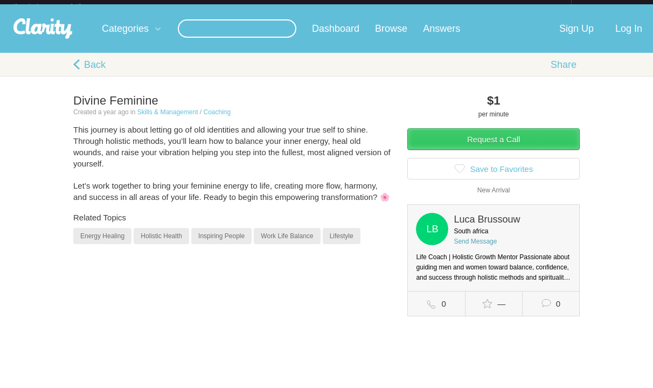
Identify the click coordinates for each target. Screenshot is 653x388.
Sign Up (576, 37)
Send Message (475, 250)
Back (95, 73)
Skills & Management (167, 120)
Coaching (217, 120)
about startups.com (610, 7)
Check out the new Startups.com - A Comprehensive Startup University (454, 7)
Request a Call (493, 148)
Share (563, 73)
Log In (628, 37)
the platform (58, 6)
